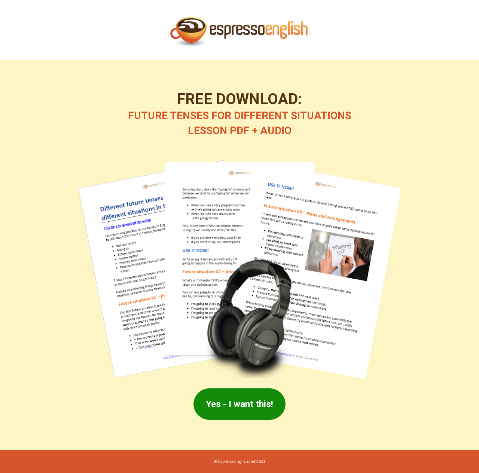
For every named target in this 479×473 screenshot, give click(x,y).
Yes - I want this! (239, 404)
